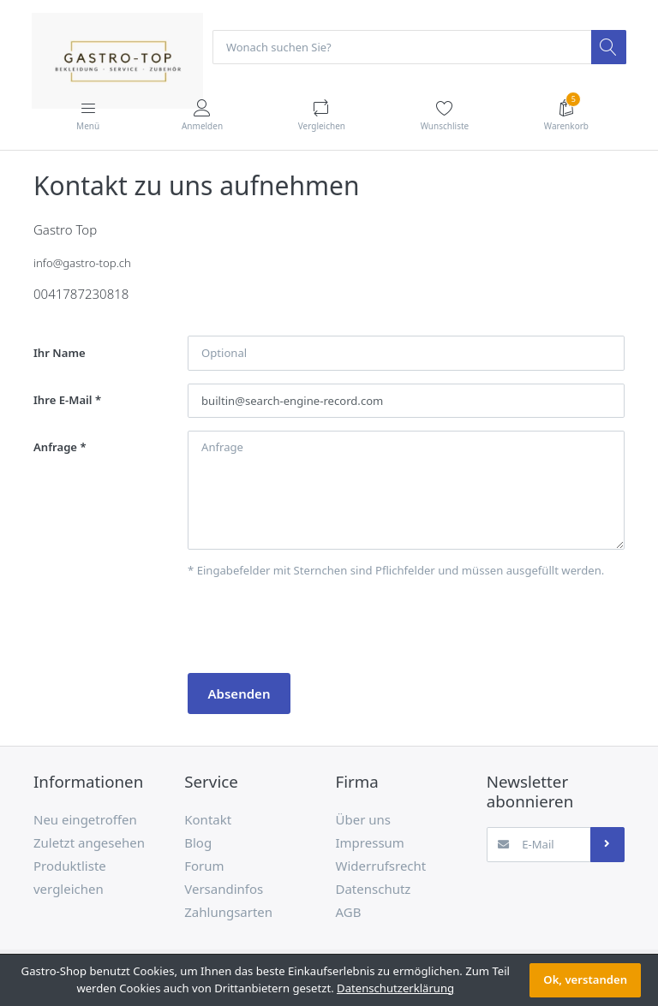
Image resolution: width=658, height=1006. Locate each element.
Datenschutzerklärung (395, 988)
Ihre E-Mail (63, 400)
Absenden (239, 693)
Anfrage (55, 447)
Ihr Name (59, 352)
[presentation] (318, 626)
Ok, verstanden (585, 979)
